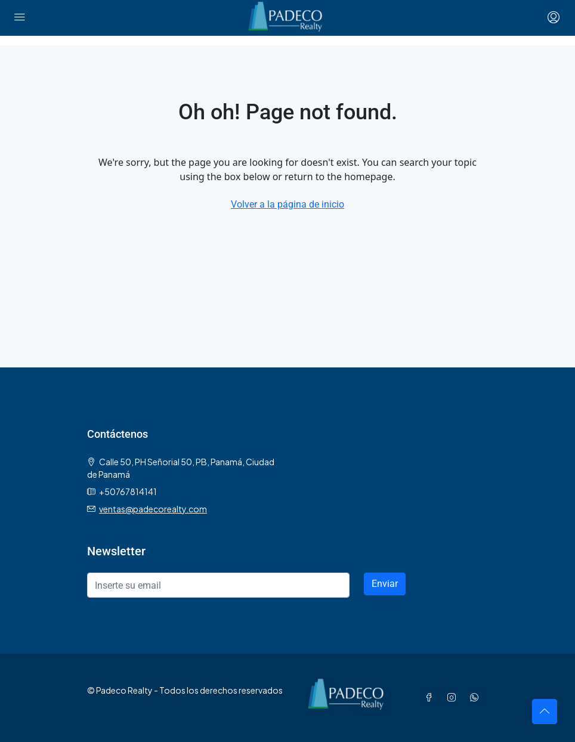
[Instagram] (453, 697)
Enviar (385, 583)
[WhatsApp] (476, 697)
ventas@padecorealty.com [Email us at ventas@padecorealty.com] (153, 508)
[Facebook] (431, 697)
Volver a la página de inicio (287, 204)
